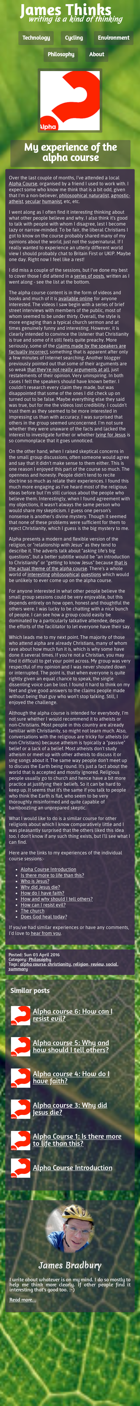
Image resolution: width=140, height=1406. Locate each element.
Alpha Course (23, 184)
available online (75, 298)
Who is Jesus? (35, 881)
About (96, 55)
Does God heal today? (44, 917)
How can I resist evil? (43, 905)
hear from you (46, 933)
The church (32, 911)
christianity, (60, 964)
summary (18, 969)
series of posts (89, 276)
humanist (52, 201)
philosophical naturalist (84, 195)
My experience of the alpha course (70, 153)
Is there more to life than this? (52, 875)
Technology (36, 38)
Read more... (22, 1300)
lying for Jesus (111, 435)
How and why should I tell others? (57, 899)
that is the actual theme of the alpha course (68, 565)
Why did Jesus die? (40, 887)
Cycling (74, 38)
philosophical (65, 574)
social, (112, 964)
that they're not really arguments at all (68, 369)
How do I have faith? (42, 893)
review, (98, 964)
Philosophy (61, 55)
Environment (113, 38)
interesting (39, 574)
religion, (81, 964)
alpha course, (33, 964)
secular (33, 201)
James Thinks (66, 11)
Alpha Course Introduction (48, 869)
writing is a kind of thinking (75, 19)
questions (91, 574)
